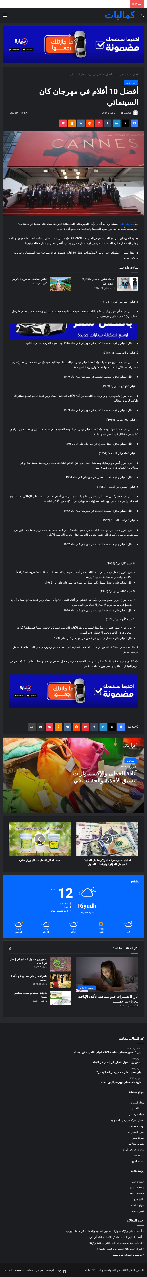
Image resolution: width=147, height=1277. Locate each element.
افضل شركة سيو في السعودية (127, 1120)
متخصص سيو (137, 1187)
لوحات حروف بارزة (133, 1149)
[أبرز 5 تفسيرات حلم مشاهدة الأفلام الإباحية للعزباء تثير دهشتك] (107, 974)
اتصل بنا (8, 1270)
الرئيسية (132, 74)
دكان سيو (139, 1199)
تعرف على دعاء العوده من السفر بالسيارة (119, 1248)
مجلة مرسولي (136, 1114)
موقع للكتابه (137, 1205)
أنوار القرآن (138, 1108)
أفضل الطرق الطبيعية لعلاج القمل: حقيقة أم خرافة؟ (114, 1237)
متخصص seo (137, 1193)
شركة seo (138, 1155)
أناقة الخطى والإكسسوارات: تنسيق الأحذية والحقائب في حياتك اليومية (104, 780)
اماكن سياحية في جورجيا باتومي (29, 279)
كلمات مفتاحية (136, 1143)
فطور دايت (138, 1210)
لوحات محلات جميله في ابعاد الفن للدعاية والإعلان (114, 1242)
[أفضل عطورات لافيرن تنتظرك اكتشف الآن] (127, 284)
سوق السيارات (136, 1131)
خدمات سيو (137, 1181)
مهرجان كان (127, 224)
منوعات (131, 760)
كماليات (127, 113)
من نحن (39, 1270)
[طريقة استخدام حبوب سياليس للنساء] (60, 998)
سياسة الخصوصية (24, 1270)
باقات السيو (138, 1161)
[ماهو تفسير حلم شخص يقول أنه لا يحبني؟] (60, 981)
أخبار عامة (119, 74)
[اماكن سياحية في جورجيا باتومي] (60, 284)
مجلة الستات (137, 1102)
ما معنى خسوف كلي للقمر (127, 1254)
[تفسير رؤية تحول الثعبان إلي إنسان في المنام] (60, 964)
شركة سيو (138, 1137)
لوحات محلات (136, 1126)
